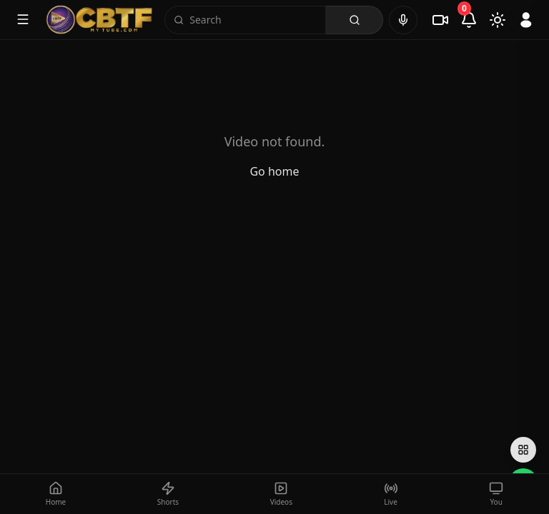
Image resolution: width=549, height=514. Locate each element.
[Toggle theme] (497, 20)
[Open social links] (523, 450)
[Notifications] (469, 20)
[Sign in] (526, 20)
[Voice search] (403, 20)
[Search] (253, 20)
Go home (274, 171)
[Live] (440, 20)
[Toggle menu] (22, 19)
